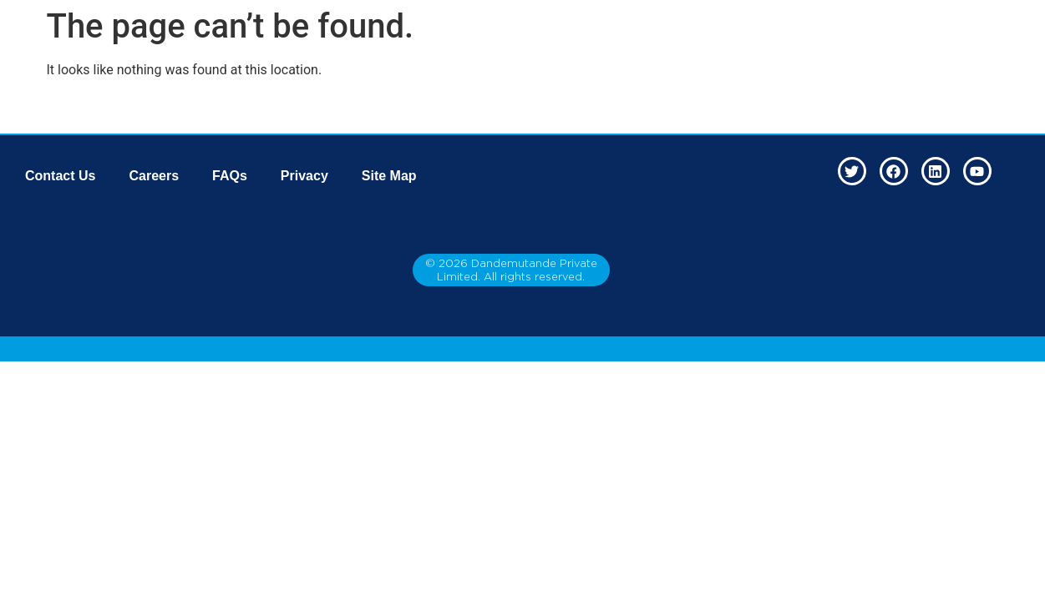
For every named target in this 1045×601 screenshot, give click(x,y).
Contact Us (60, 176)
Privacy (304, 176)
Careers (154, 176)
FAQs (229, 176)
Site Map (389, 176)
